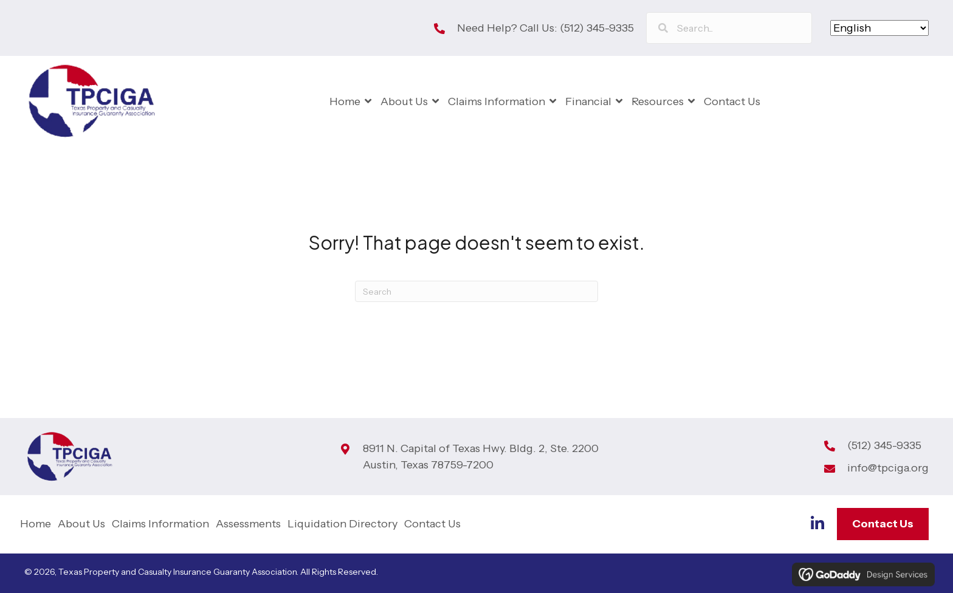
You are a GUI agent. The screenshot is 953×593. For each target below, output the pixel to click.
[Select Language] (879, 28)
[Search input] (729, 28)
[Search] (476, 291)
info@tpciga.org (888, 468)
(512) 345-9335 (597, 28)
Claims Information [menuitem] (160, 523)
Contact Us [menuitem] (432, 523)
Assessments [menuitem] (248, 523)
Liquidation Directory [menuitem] (342, 523)
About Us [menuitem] (81, 523)
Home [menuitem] (35, 523)
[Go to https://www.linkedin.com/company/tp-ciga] (817, 525)
